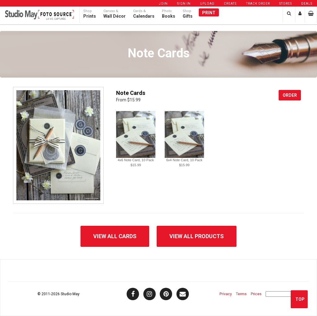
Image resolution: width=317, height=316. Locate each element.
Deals (306, 3)
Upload (207, 3)
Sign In (184, 3)
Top (300, 299)
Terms (241, 294)
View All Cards (115, 236)
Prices (256, 294)
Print (208, 17)
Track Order (258, 3)
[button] (135, 134)
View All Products (196, 236)
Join (163, 3)
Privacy (225, 294)
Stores (285, 3)
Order (290, 95)
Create (230, 3)
